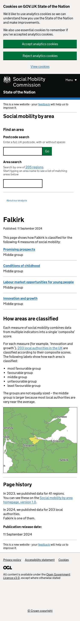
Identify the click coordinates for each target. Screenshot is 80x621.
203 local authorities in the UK (40, 348)
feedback (44, 104)
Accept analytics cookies (40, 44)
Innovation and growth (20, 298)
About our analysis (16, 200)
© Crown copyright (40, 610)
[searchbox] (22, 151)
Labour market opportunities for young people (38, 282)
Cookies (63, 560)
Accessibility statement (40, 560)
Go (47, 151)
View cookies (40, 66)
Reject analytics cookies (40, 56)
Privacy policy (12, 560)
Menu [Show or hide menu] (69, 80)
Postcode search (16, 137)
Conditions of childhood (21, 266)
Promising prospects (19, 249)
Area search (12, 162)
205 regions (34, 167)
